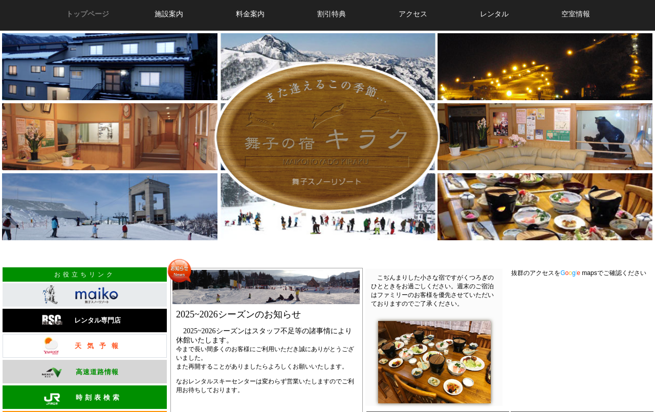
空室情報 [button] (575, 14)
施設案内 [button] (169, 14)
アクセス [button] (413, 14)
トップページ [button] (87, 14)
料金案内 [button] (250, 14)
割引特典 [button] (331, 14)
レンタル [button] (494, 14)
